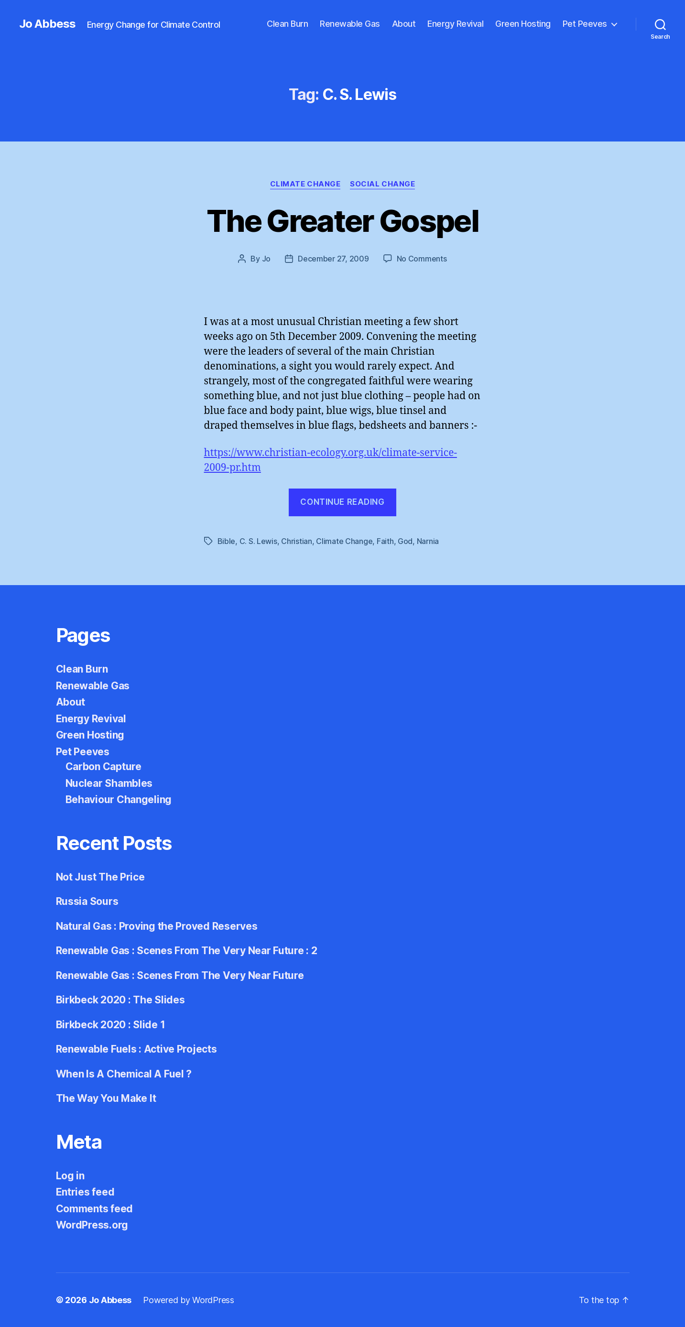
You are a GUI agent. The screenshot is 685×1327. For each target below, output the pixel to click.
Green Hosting (523, 24)
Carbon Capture (103, 766)
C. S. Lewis (258, 541)
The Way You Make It (106, 1098)
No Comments (422, 258)
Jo (266, 258)
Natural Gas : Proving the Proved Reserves (157, 926)
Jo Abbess (47, 24)
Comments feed (94, 1209)
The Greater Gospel (342, 220)
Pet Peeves (585, 24)
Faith (385, 541)
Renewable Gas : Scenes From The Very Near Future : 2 (186, 951)
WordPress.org (92, 1225)
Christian (296, 541)
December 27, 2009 (333, 258)
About (404, 24)
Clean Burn (287, 24)
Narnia (428, 541)
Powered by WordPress (188, 1300)
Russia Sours (87, 901)
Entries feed (85, 1192)
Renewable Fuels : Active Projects (136, 1049)
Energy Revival (455, 24)
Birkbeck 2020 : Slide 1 (110, 1025)
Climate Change (305, 184)
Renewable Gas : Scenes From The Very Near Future (180, 975)
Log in (70, 1176)
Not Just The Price (100, 877)
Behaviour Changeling (118, 799)
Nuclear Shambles (109, 783)
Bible (226, 541)
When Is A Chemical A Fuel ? (124, 1074)
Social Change (382, 184)
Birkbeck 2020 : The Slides (120, 1000)
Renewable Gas (350, 24)
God (405, 541)
